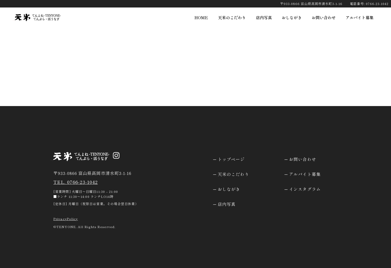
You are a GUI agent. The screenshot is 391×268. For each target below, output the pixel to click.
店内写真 (264, 17)
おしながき (292, 17)
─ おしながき (226, 189)
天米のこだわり (232, 17)
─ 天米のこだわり (231, 174)
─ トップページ (229, 159)
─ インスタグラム (303, 189)
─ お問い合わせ (300, 159)
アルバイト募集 (360, 17)
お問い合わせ (324, 17)
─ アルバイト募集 (303, 174)
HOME (201, 17)
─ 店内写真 (224, 204)
